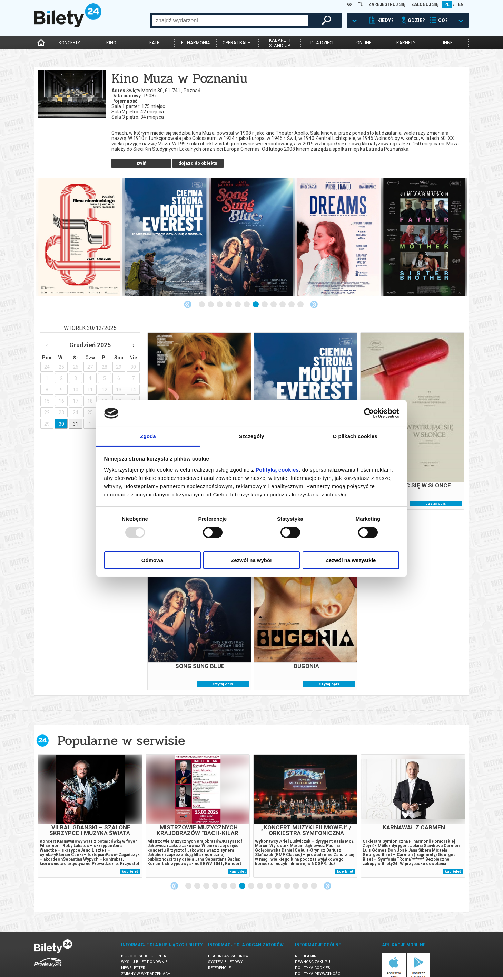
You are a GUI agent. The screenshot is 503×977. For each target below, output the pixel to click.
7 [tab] (256, 287)
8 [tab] (265, 287)
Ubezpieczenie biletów (144, 962)
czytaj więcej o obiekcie (141, 143)
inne (448, 42)
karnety (405, 42)
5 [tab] (238, 287)
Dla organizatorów (228, 938)
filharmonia (195, 42)
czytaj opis (435, 486)
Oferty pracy (309, 962)
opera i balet (238, 42)
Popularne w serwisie (121, 723)
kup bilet (130, 854)
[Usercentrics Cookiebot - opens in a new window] (369, 413)
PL (447, 4)
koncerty (69, 42)
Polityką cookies (277, 470)
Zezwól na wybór (251, 560)
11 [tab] (291, 287)
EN (461, 4)
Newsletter (133, 950)
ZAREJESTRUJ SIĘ (386, 4)
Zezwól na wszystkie (351, 560)
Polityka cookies (312, 950)
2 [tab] (211, 287)
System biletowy (225, 944)
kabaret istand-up (279, 43)
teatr (153, 42)
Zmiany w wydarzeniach (145, 956)
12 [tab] (300, 287)
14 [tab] (305, 868)
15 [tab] (314, 868)
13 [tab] (296, 868)
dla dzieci (321, 42)
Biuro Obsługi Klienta (143, 938)
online (364, 42)
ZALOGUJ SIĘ (424, 4)
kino (111, 42)
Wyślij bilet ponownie (144, 944)
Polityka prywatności (318, 956)
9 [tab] (273, 287)
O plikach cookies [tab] (355, 436)
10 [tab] (282, 287)
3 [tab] (220, 287)
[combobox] (230, 20)
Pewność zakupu (312, 944)
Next (314, 287)
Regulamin (306, 938)
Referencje (219, 950)
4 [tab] (229, 287)
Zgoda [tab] (148, 436)
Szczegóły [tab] (251, 436)
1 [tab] (202, 287)
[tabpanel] (79, 219)
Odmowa (152, 560)
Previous (187, 287)
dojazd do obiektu (197, 145)
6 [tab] (247, 287)
